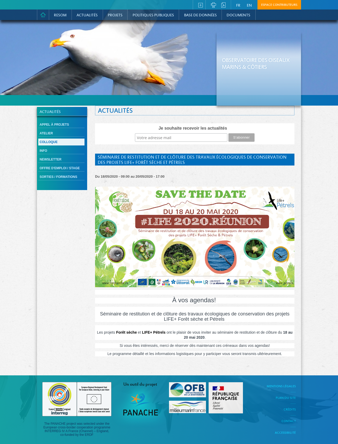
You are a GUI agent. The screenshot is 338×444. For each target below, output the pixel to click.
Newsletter (51, 159)
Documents (238, 15)
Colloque (49, 142)
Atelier (46, 133)
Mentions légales (281, 386)
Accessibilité (285, 433)
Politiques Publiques (153, 15)
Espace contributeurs (279, 5)
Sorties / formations (58, 177)
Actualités (87, 15)
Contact (288, 421)
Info (43, 151)
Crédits (290, 410)
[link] (126, 332)
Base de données (200, 15)
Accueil (43, 15)
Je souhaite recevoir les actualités (192, 128)
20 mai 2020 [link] (194, 337)
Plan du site (286, 398)
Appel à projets (54, 124)
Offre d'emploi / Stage (60, 168)
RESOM (60, 15)
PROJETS (115, 15)
